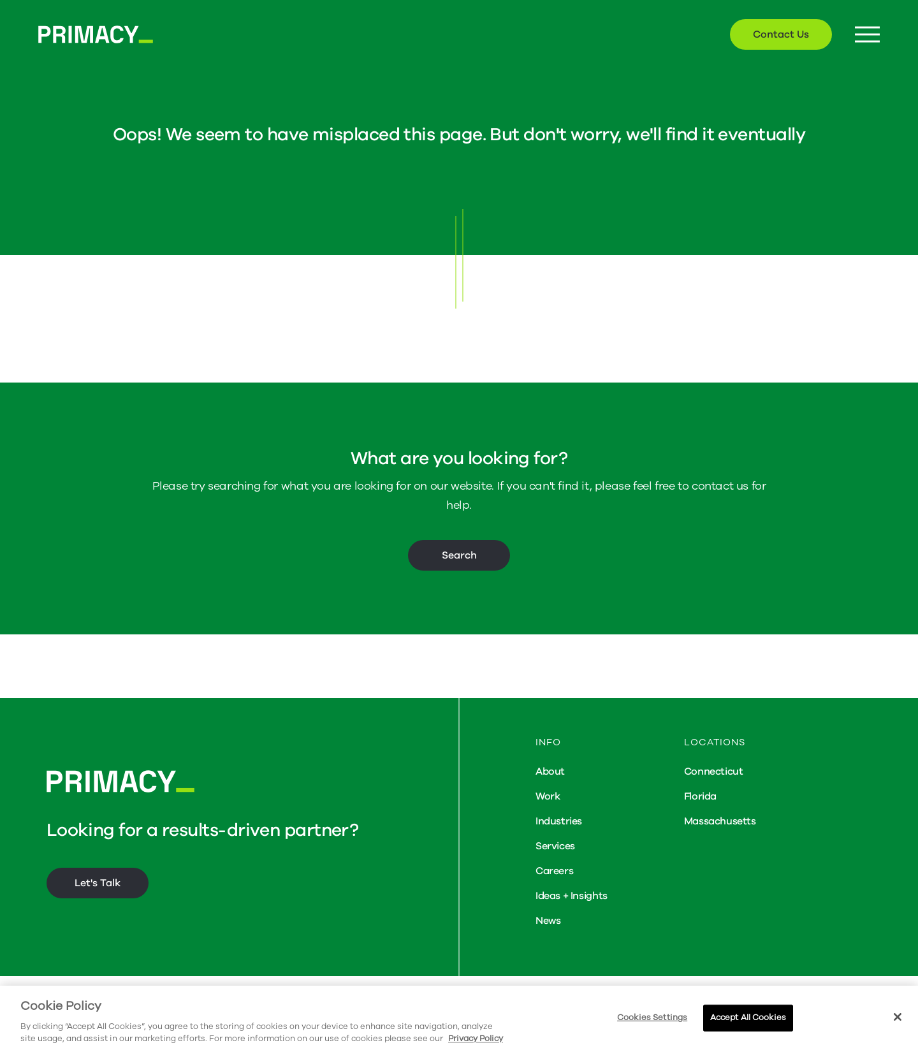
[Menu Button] (867, 35)
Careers (554, 871)
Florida (700, 796)
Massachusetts (720, 821)
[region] (459, 1019)
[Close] (898, 1017)
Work (548, 796)
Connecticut (713, 771)
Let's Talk (97, 883)
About (550, 771)
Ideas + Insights (572, 896)
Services (555, 846)
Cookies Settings (652, 1017)
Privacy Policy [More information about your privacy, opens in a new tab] (475, 1038)
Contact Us (781, 34)
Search (459, 555)
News (548, 921)
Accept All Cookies (748, 1017)
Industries (559, 821)
